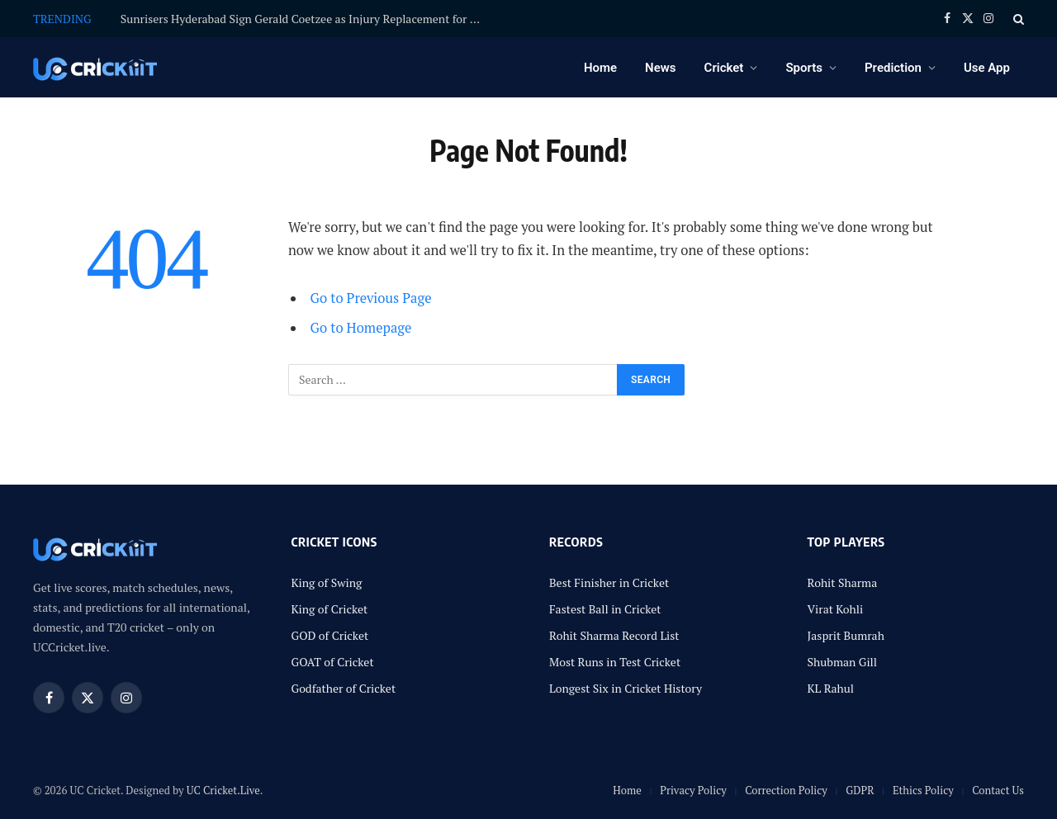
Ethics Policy (923, 790)
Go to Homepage (361, 328)
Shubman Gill (843, 662)
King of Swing (327, 582)
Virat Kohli (836, 609)
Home (600, 67)
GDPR (860, 790)
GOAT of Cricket (333, 662)
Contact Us (998, 790)
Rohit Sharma (843, 582)
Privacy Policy (693, 790)
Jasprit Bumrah (846, 635)
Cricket (724, 67)
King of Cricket (330, 609)
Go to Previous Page (371, 298)
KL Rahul (831, 688)
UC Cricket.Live (223, 790)
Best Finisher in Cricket (609, 582)
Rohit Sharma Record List (614, 635)
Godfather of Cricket (344, 688)
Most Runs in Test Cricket (614, 662)
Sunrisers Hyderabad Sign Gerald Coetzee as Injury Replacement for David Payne (306, 19)
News (660, 67)
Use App (987, 67)
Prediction (893, 67)
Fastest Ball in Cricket (605, 609)
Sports (803, 67)
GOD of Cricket (330, 635)
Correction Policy (786, 790)
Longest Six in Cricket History (625, 688)
